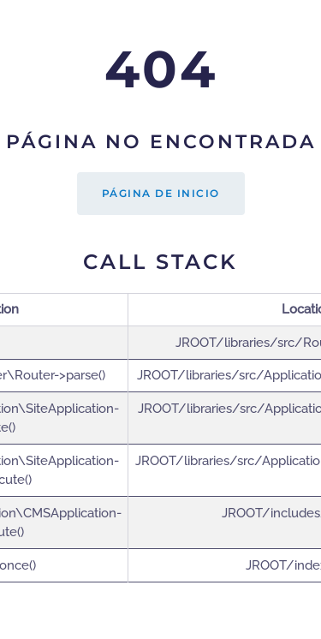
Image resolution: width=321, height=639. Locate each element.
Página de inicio (161, 193)
